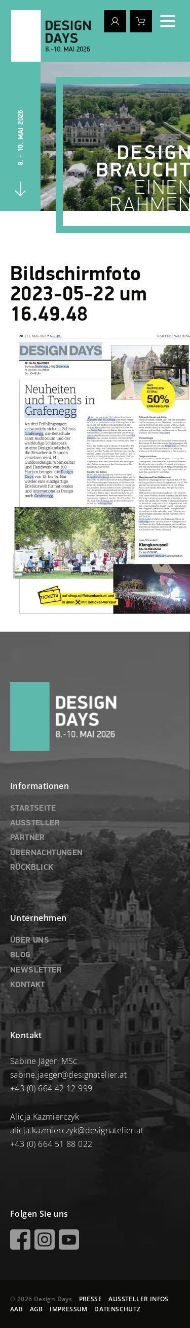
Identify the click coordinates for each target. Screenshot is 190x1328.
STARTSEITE (33, 809)
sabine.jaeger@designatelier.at (68, 1074)
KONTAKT (27, 985)
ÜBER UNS (29, 941)
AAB (16, 1309)
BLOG (20, 955)
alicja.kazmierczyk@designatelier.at (76, 1130)
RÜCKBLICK (32, 868)
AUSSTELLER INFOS (138, 1299)
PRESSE (90, 1299)
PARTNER (27, 838)
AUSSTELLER (35, 823)
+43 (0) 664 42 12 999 (51, 1088)
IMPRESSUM (69, 1309)
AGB (36, 1309)
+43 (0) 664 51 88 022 (51, 1143)
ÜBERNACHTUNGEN (46, 853)
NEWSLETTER (36, 970)
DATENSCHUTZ (117, 1309)
